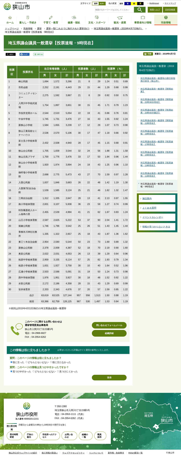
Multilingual (154, 3)
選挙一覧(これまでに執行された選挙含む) (67, 28)
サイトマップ (170, 3)
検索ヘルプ (155, 9)
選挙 (39, 28)
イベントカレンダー (152, 217)
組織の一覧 (85, 435)
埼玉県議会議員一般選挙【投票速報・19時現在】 (156, 132)
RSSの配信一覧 (135, 453)
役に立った (18, 362)
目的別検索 (170, 9)
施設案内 (147, 198)
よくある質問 (149, 208)
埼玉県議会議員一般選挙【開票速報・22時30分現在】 (156, 100)
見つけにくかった (68, 371)
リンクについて (96, 453)
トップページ (12, 28)
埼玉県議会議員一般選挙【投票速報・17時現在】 (156, 143)
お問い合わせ (69, 435)
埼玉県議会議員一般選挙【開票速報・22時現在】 (156, 122)
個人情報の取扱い (50, 453)
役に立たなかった (61, 362)
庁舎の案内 (30, 435)
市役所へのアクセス (49, 435)
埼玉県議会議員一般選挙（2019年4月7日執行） (118, 28)
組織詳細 (109, 333)
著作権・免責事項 (116, 453)
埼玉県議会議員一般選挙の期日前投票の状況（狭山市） (157, 79)
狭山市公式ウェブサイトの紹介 (23, 453)
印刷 (149, 54)
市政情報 (28, 28)
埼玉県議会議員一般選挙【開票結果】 (156, 90)
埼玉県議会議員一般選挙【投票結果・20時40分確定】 (156, 111)
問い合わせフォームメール (109, 325)
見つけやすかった (22, 371)
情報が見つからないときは (156, 226)
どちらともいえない (38, 362)
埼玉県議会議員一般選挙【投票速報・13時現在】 (156, 164)
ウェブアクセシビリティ (73, 453)
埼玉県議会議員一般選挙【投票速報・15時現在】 (156, 153)
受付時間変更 (14, 435)
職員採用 (99, 435)
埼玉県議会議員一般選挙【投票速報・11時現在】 (156, 174)
